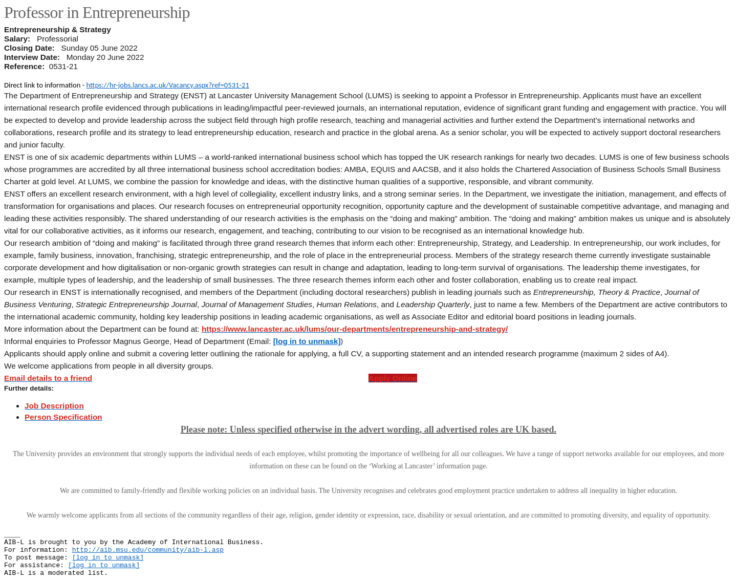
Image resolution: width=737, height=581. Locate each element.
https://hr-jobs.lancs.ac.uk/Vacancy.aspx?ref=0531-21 (167, 85)
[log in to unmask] (307, 341)
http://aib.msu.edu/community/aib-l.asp (148, 550)
